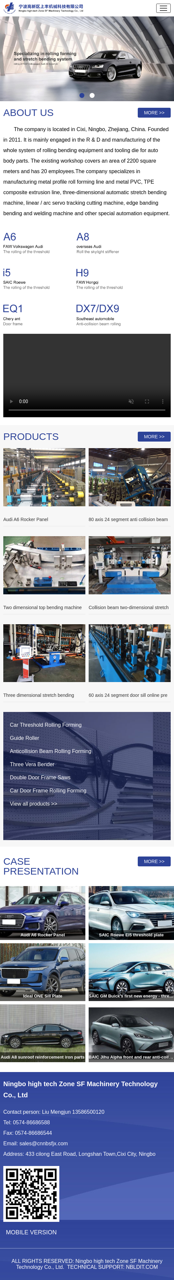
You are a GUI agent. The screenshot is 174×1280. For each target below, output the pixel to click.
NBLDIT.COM (142, 1267)
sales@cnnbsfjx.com (43, 1143)
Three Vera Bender (32, 764)
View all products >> (33, 804)
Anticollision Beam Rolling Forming (50, 751)
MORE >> (154, 112)
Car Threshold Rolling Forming (46, 725)
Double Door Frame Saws (40, 777)
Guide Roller (24, 738)
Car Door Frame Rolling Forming (48, 790)
